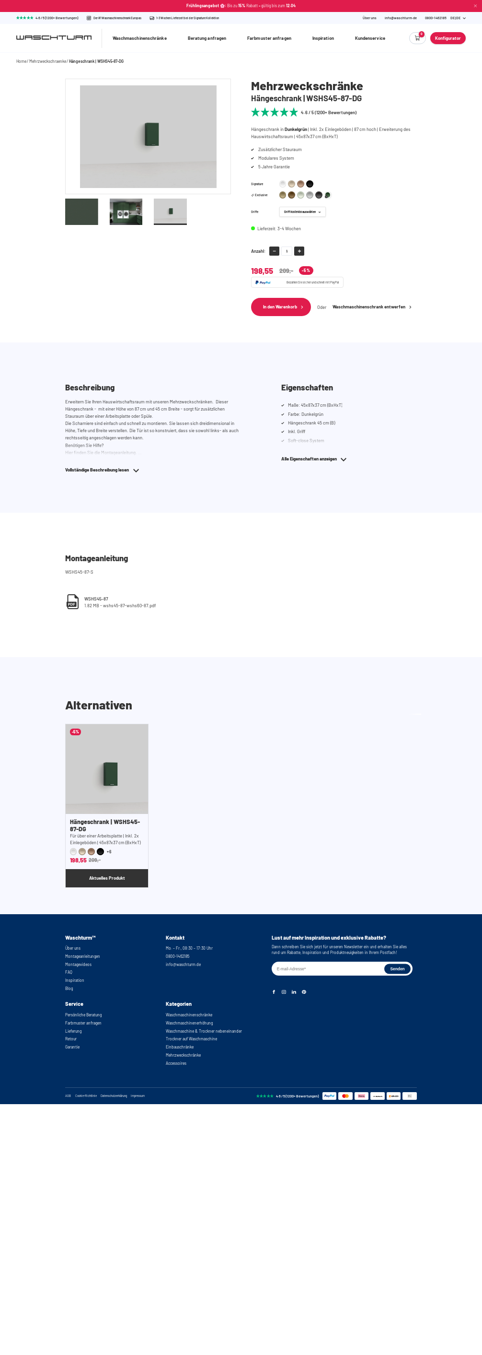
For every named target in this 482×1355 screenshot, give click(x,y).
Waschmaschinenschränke (140, 38)
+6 (109, 851)
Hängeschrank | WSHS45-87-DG (96, 61)
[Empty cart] (417, 38)
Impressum (138, 1096)
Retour (71, 1039)
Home (21, 61)
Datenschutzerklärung (114, 1096)
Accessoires (176, 1063)
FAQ (68, 972)
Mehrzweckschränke (183, 1055)
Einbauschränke (180, 1047)
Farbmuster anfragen (269, 38)
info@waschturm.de (401, 18)
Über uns (370, 18)
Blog (69, 988)
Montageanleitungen (82, 956)
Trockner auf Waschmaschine (191, 1039)
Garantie (72, 1047)
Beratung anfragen (207, 38)
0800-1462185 (177, 956)
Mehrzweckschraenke (47, 61)
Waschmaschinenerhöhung (189, 1023)
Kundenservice (370, 38)
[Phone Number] (436, 18)
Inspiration (323, 38)
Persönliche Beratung (83, 1015)
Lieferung (73, 1031)
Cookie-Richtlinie (86, 1096)
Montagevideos (78, 964)
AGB (68, 1096)
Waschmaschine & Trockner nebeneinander (204, 1031)
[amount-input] (286, 251)
